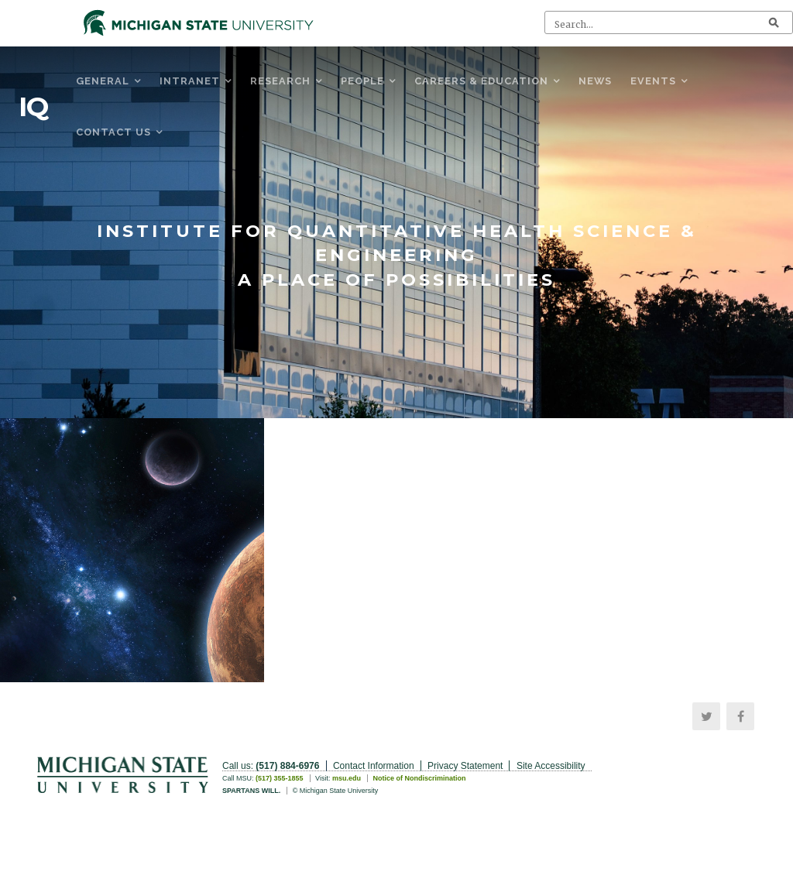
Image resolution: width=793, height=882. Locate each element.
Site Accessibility (551, 765)
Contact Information (373, 765)
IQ (33, 107)
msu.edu (346, 778)
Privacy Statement (465, 765)
